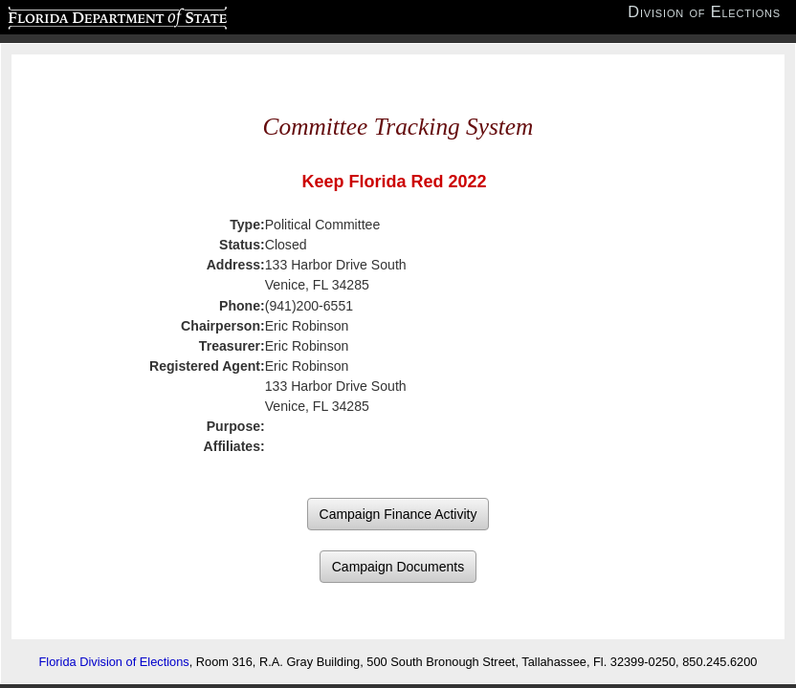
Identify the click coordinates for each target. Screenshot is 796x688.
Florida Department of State (80, 15)
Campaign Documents (398, 566)
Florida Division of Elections (114, 662)
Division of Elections (704, 12)
